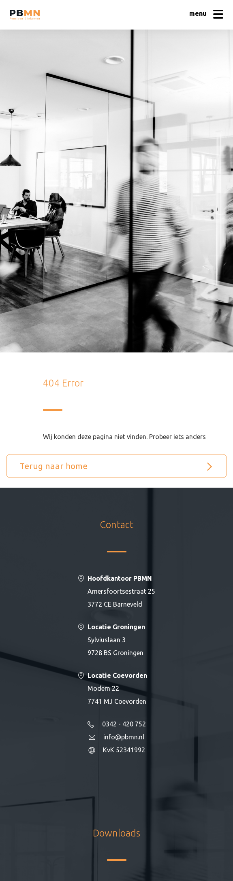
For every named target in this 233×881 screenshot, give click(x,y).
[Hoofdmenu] (206, 15)
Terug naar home (53, 466)
